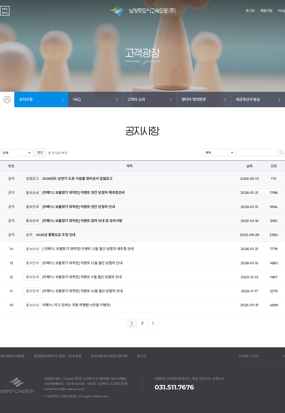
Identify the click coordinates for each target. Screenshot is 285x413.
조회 (274, 166)
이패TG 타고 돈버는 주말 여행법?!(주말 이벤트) (76, 305)
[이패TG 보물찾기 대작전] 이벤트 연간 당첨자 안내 (78, 206)
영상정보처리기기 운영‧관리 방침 (57, 356)
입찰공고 (32, 178)
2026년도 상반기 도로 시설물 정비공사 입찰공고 (77, 178)
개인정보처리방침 (12, 356)
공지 (29, 234)
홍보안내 (32, 192)
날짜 (249, 166)
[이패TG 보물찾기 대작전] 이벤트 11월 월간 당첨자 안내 (82, 277)
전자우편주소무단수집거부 (109, 356)
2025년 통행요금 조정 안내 (56, 234)
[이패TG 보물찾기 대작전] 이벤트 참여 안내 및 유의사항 (82, 220)
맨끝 (153, 323)
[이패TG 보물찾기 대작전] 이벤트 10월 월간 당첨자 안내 (82, 291)
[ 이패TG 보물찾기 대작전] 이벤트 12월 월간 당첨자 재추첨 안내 (88, 248)
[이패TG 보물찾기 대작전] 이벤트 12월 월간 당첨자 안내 (82, 263)
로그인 (141, 356)
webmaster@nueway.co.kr (64, 389)
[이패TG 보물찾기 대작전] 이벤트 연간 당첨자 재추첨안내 (83, 192)
